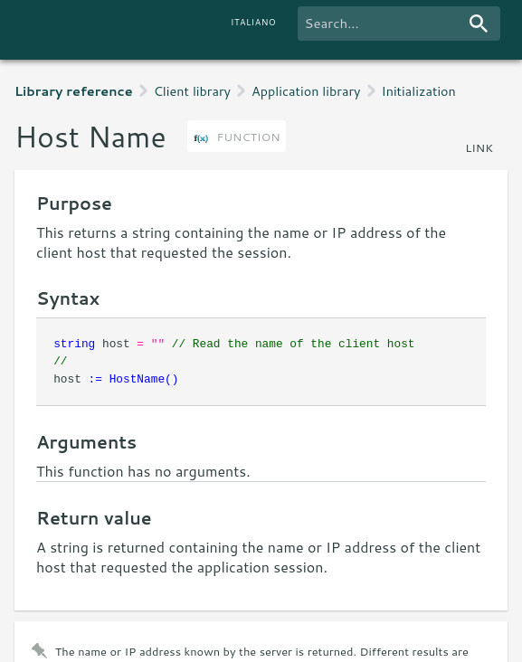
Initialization (419, 90)
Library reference (73, 90)
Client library (192, 90)
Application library (306, 90)
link (479, 147)
